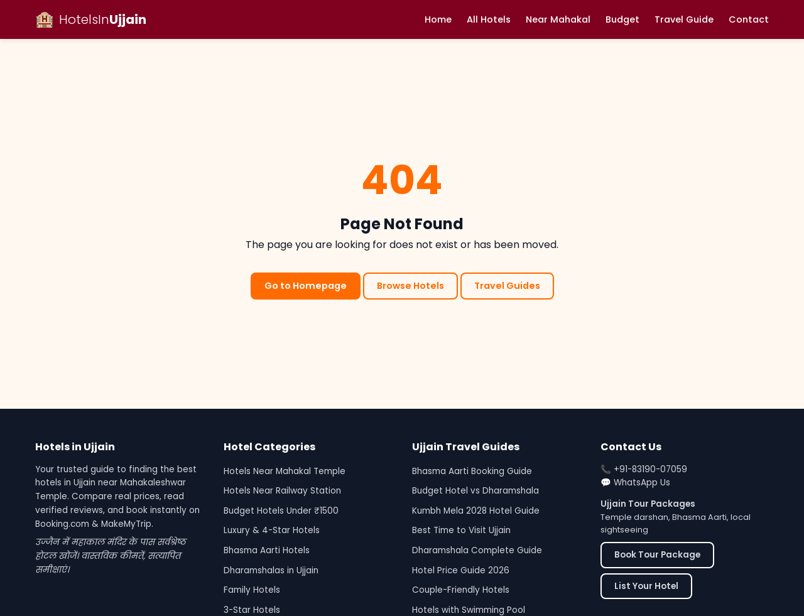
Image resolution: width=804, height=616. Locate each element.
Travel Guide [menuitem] (684, 19)
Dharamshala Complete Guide (477, 550)
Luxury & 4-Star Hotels (272, 530)
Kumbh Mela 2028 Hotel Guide (476, 511)
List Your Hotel (646, 586)
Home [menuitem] (438, 19)
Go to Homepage (305, 285)
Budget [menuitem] (622, 19)
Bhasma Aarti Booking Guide (472, 471)
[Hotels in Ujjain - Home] (90, 19)
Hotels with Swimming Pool (468, 610)
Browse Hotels (410, 285)
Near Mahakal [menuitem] (558, 19)
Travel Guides (507, 285)
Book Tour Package (657, 555)
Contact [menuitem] (749, 19)
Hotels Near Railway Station (282, 491)
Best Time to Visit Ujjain (461, 530)
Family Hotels (252, 590)
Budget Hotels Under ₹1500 (281, 511)
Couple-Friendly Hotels (460, 590)
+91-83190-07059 (650, 469)
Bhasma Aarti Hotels (267, 550)
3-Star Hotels (252, 610)
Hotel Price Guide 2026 (460, 570)
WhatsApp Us (642, 483)
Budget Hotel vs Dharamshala (475, 491)
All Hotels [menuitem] (489, 19)
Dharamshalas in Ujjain (271, 570)
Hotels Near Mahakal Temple (284, 471)
